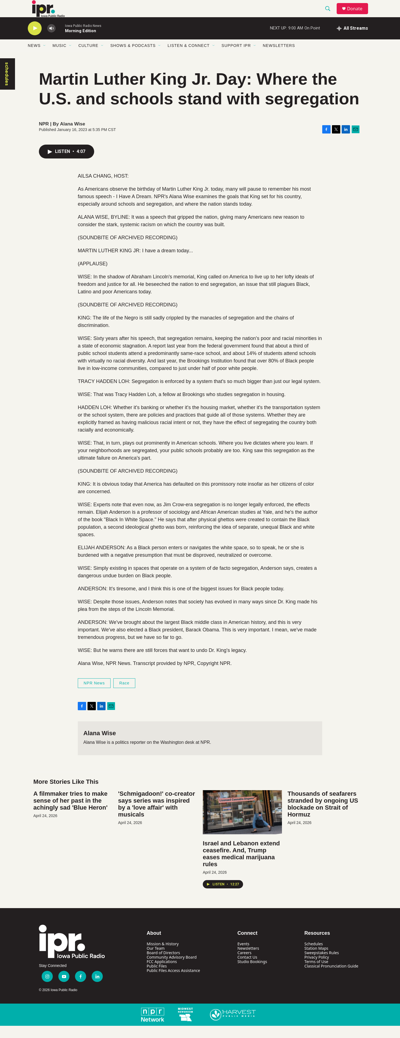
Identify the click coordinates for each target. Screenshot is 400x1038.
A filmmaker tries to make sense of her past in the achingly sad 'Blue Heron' (70, 812)
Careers (244, 964)
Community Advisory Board (172, 969)
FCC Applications (162, 973)
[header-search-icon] (330, 14)
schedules (7, 86)
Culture (88, 58)
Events (243, 955)
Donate (358, 14)
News (34, 58)
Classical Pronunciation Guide (331, 978)
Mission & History (163, 955)
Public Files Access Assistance (173, 982)
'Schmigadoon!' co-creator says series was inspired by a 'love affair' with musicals (156, 816)
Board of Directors (163, 964)
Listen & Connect (188, 58)
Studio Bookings (252, 973)
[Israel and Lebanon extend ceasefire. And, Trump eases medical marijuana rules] (242, 824)
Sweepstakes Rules (321, 964)
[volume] (51, 40)
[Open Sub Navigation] (44, 58)
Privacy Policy (316, 969)
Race (124, 695)
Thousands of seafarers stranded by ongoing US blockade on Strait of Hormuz (323, 816)
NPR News (94, 695)
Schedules (313, 955)
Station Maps (316, 960)
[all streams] (352, 40)
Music (59, 58)
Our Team (156, 960)
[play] (34, 40)
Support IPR (236, 58)
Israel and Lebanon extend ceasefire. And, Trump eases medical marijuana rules (241, 866)
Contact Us (247, 969)
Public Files (157, 978)
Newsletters (279, 58)
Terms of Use (316, 973)
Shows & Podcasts (133, 58)
